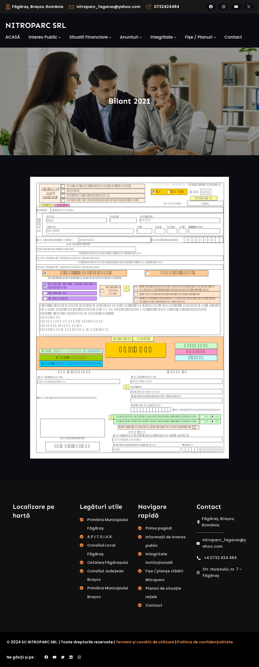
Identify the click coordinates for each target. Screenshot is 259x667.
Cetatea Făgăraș (104, 562)
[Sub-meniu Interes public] (59, 37)
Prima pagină (158, 528)
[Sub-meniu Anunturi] (140, 37)
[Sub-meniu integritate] (175, 37)
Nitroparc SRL (35, 25)
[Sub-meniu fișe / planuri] (215, 37)
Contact (153, 605)
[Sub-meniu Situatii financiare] (110, 37)
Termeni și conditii (133, 642)
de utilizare (163, 642)
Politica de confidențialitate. (205, 642)
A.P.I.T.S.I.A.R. (100, 536)
